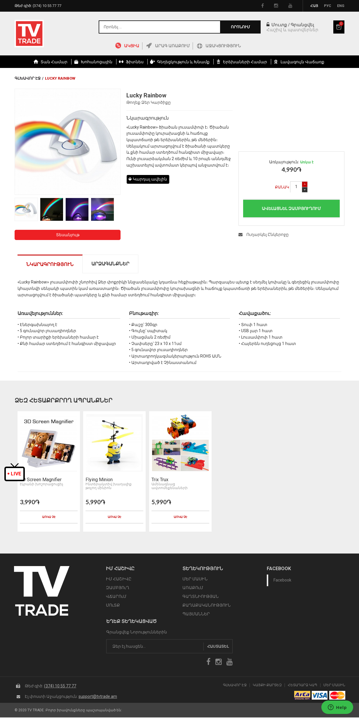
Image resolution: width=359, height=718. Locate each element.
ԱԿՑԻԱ (131, 45)
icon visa (320, 696)
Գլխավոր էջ (28, 78)
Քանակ (282, 187)
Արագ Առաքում (172, 45)
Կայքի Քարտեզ (267, 686)
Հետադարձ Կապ (302, 686)
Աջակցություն (223, 45)
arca (302, 696)
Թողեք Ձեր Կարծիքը (148, 102)
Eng (340, 6)
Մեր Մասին (334, 686)
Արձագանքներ (110, 264)
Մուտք (276, 24)
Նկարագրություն (50, 264)
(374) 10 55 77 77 (60, 686)
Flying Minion (98, 480)
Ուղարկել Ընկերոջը (263, 234)
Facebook (282, 580)
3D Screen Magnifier (40, 480)
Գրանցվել (302, 24)
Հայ (314, 6)
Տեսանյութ (67, 234)
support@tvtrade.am (98, 697)
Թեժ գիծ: (38, 5)
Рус (327, 6)
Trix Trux (159, 480)
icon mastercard (337, 696)
